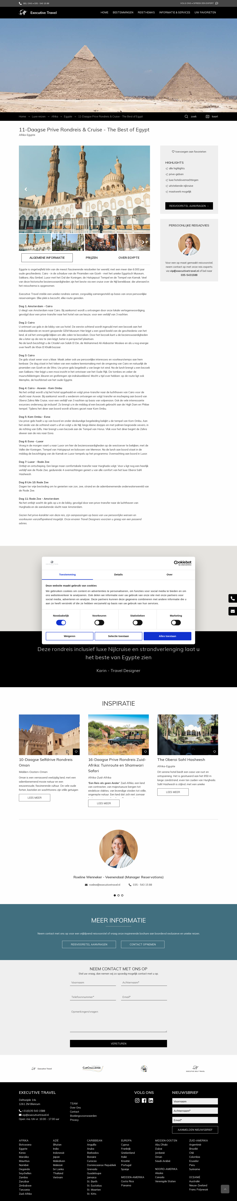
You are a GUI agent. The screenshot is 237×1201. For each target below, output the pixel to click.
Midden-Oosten (166, 1140)
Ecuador (194, 1161)
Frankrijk (126, 1148)
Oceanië (194, 1177)
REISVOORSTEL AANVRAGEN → (189, 206)
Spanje (125, 1169)
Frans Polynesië (198, 1189)
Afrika (23, 1140)
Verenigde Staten (165, 1181)
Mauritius (24, 1161)
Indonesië (58, 1152)
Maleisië (58, 1165)
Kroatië (125, 1161)
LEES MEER (35, 797)
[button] (115, 895)
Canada (159, 1177)
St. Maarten (94, 1189)
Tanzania (24, 1189)
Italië (124, 1157)
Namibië (24, 1165)
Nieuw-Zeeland (198, 1185)
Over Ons (75, 1107)
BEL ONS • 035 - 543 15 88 (34, 3)
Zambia (23, 1177)
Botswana (25, 1144)
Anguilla (91, 1144)
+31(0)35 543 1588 (33, 1110)
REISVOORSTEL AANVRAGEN (89, 944)
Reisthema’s (146, 12)
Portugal (126, 1165)
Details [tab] (118, 574)
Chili (191, 1152)
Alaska (159, 1173)
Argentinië (195, 1144)
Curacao (92, 1161)
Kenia (22, 1152)
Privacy (74, 1119)
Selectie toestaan (118, 636)
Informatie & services (174, 12)
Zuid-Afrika (25, 1193)
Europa (126, 1140)
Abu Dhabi (161, 1144)
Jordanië (160, 1152)
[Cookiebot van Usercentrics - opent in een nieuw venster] (176, 563)
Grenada (92, 1169)
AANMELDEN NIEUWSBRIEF (195, 1129)
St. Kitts (91, 1193)
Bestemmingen (123, 12)
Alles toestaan (167, 636)
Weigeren (69, 636)
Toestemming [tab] (67, 574)
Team (73, 1103)
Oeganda (24, 1169)
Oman (158, 1157)
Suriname (194, 1169)
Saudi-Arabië (162, 1161)
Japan (56, 1157)
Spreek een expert (205, 3)
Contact (74, 1111)
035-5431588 (189, 275)
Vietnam (58, 1177)
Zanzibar (24, 1181)
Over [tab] (170, 574)
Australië (194, 1181)
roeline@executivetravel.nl (102, 884)
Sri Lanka (58, 1169)
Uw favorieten (205, 12)
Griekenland (128, 1152)
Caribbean (94, 1140)
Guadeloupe (94, 1173)
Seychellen (25, 1173)
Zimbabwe (25, 1185)
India (56, 1148)
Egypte (23, 1148)
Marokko (24, 1157)
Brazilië (193, 1148)
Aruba (90, 1148)
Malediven (59, 1161)
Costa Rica (127, 1181)
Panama (126, 1185)
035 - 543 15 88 (140, 884)
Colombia (194, 1157)
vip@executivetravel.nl (184, 271)
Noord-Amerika (166, 1169)
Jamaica (91, 1177)
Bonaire (91, 1157)
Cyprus (125, 1144)
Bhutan (57, 1144)
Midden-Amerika (132, 1177)
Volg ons (185, 3)
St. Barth (92, 1181)
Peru (192, 1165)
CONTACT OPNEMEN (143, 944)
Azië (56, 1140)
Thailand (58, 1173)
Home (104, 12)
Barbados (93, 1152)
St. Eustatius (94, 1185)
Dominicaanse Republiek (101, 1165)
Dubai (158, 1148)
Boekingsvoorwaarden (83, 1115)
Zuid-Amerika (198, 1140)
